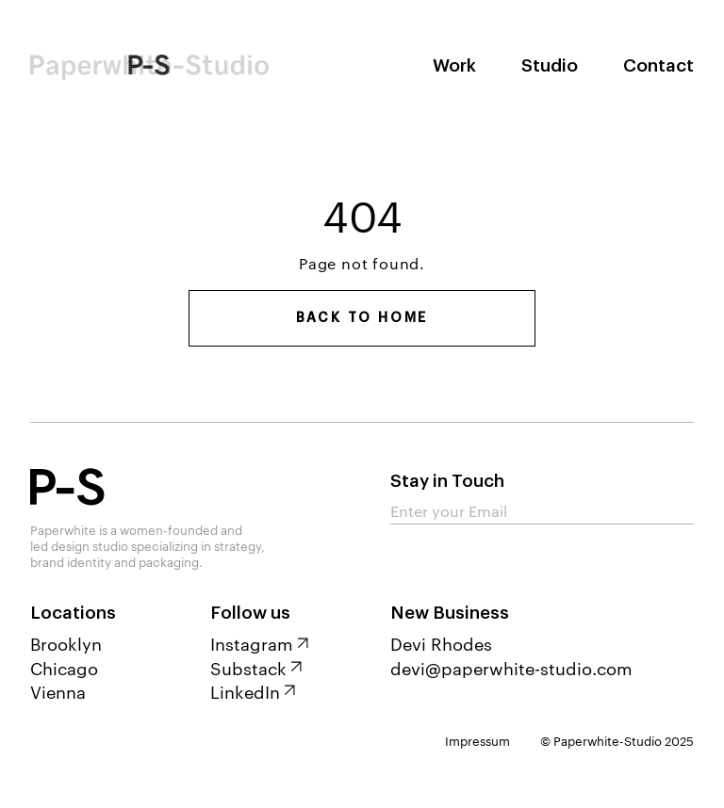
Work (454, 65)
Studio (549, 65)
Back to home (362, 318)
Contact (658, 65)
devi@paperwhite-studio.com (511, 667)
